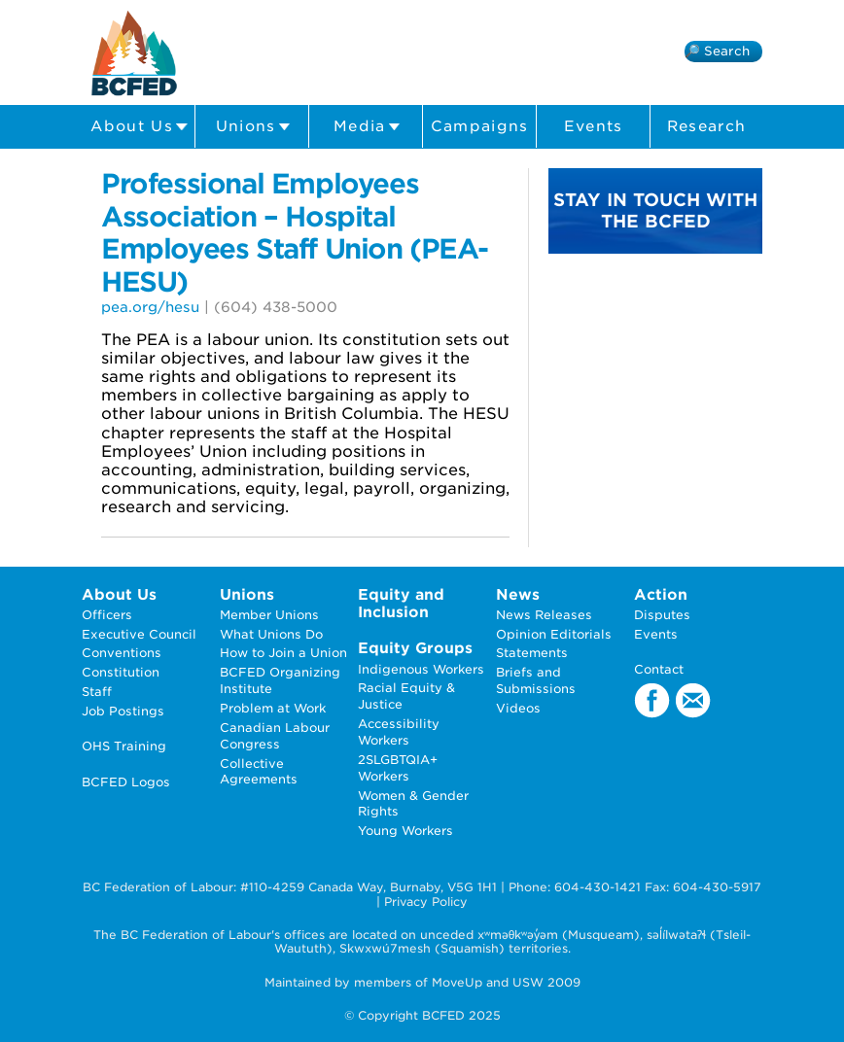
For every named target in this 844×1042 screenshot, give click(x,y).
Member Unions (269, 615)
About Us (139, 127)
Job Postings (123, 711)
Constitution (120, 672)
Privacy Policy (426, 901)
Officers (107, 615)
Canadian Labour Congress (275, 735)
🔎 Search (717, 51)
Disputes (662, 615)
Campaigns (480, 126)
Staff (97, 691)
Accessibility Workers (399, 731)
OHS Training (124, 746)
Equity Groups (415, 648)
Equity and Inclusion (401, 603)
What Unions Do (271, 634)
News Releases (544, 615)
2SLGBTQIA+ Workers (398, 767)
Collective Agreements (259, 771)
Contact (659, 669)
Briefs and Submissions (536, 680)
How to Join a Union (283, 652)
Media (367, 127)
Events (593, 126)
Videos (518, 708)
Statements (532, 652)
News (518, 594)
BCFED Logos (126, 782)
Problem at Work (273, 708)
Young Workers (405, 830)
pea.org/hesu (150, 306)
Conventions (121, 652)
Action (660, 594)
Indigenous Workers (421, 669)
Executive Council (139, 634)
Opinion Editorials (554, 634)
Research (707, 126)
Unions (253, 127)
